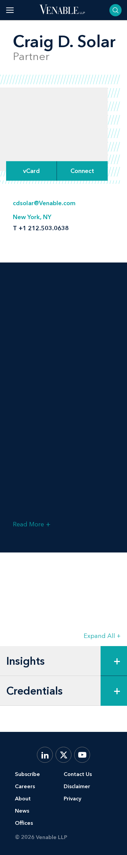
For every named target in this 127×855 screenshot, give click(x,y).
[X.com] (63, 755)
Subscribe (27, 774)
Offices (24, 823)
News (22, 811)
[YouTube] (82, 755)
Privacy (72, 798)
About (23, 798)
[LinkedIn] (45, 755)
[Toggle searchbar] (115, 10)
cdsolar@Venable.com (44, 203)
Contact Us (78, 774)
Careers (25, 786)
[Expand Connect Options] (82, 170)
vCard (31, 171)
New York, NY (32, 217)
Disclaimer (77, 786)
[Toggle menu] (10, 10)
